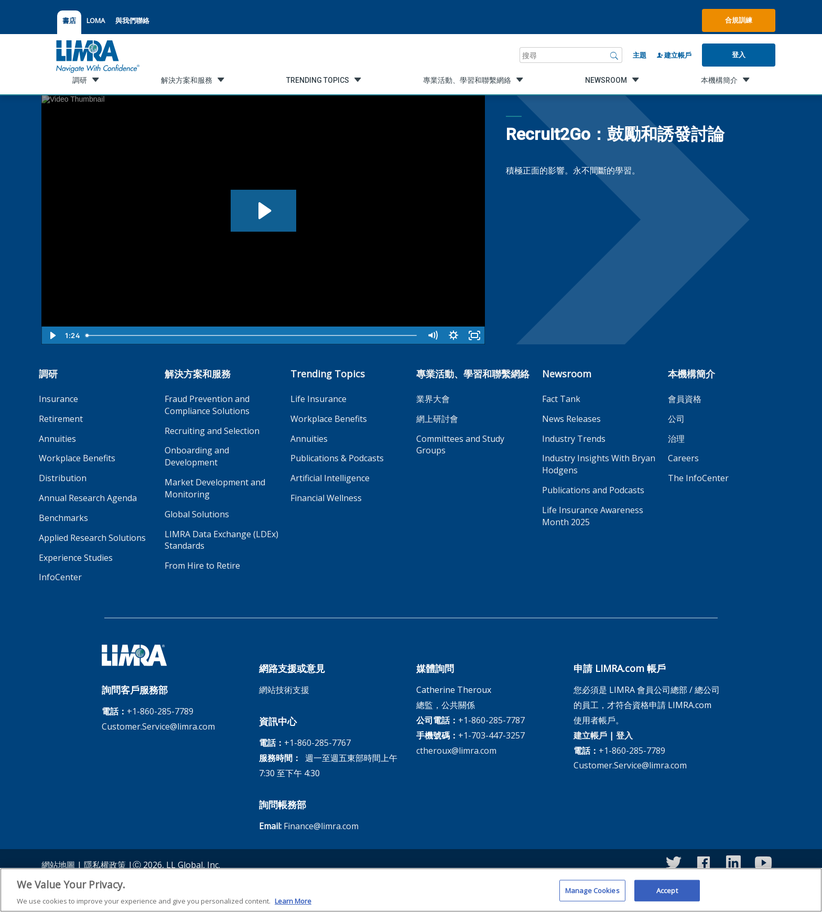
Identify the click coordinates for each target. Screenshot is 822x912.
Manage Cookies (592, 894)
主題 (639, 55)
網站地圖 (58, 865)
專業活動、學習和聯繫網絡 (472, 373)
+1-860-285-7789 (160, 711)
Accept (667, 894)
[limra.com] (97, 55)
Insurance (58, 399)
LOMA (95, 20)
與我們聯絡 (132, 20)
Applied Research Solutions (92, 538)
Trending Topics (327, 373)
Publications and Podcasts (593, 490)
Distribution (62, 478)
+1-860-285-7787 (491, 720)
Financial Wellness (326, 498)
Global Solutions (197, 514)
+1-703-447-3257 (491, 735)
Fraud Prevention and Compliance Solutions (207, 405)
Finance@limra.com (321, 826)
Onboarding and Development (197, 456)
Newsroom (566, 373)
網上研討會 (437, 419)
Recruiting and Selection (212, 431)
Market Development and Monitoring (215, 488)
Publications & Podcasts (337, 458)
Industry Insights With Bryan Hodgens (598, 464)
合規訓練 (738, 20)
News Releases (571, 419)
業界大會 (433, 399)
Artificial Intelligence (330, 478)
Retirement (61, 419)
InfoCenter (60, 577)
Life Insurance (318, 399)
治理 (676, 438)
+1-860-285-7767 (317, 742)
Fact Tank (561, 399)
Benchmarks (63, 518)
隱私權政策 (105, 865)
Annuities (57, 438)
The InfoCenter (698, 478)
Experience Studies (76, 557)
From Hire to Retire (202, 565)
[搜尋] (614, 55)
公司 (676, 419)
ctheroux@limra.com (456, 750)
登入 (738, 54)
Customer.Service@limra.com (158, 726)
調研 (48, 373)
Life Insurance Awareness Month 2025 (592, 516)
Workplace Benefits (77, 458)
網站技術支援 (284, 690)
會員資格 (684, 399)
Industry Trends (573, 438)
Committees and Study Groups (460, 445)
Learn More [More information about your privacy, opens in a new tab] (293, 905)
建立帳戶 (674, 55)
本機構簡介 (691, 373)
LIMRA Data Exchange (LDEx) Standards (221, 540)
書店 (69, 20)
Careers (683, 458)
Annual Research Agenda (88, 498)
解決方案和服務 (198, 373)
